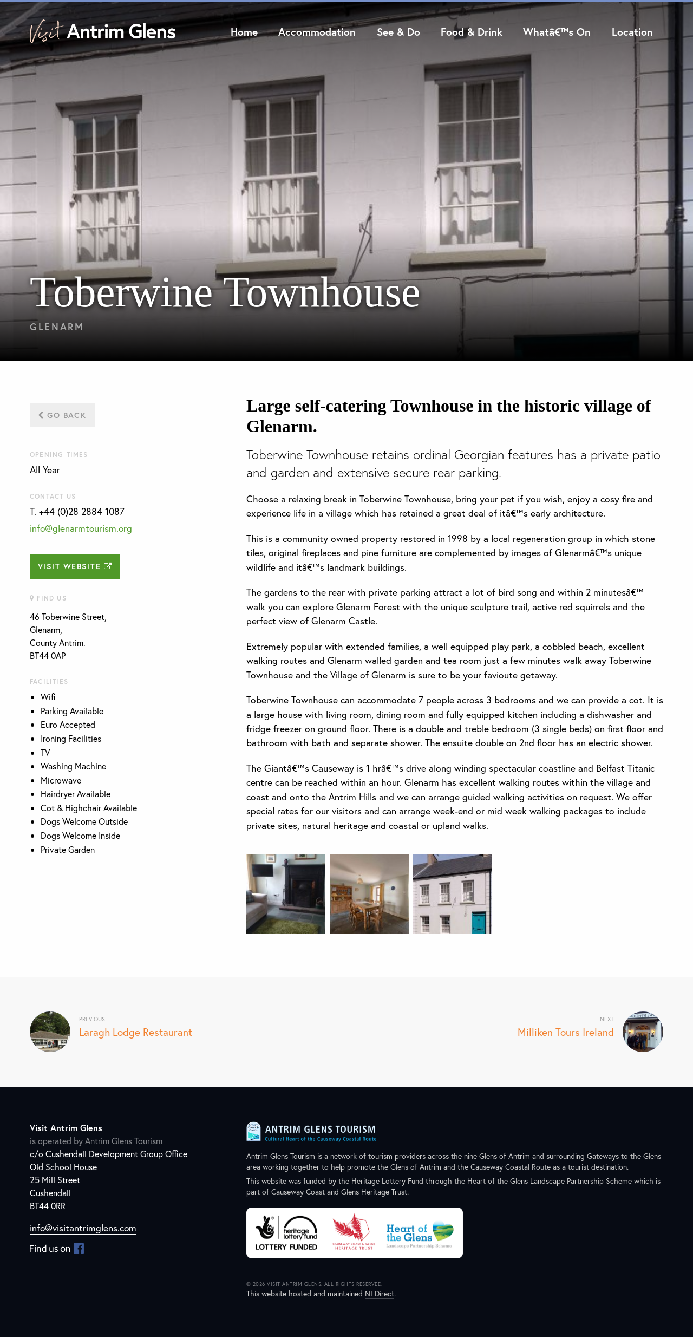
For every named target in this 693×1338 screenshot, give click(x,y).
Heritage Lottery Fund (387, 1181)
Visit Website (75, 567)
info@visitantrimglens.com (84, 1228)
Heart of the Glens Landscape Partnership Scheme (549, 1181)
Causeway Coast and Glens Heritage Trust (339, 1192)
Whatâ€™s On (557, 31)
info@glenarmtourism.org (82, 529)
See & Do (398, 31)
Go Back (62, 415)
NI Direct (379, 1294)
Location (632, 31)
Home (244, 31)
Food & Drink (471, 31)
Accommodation (317, 31)
